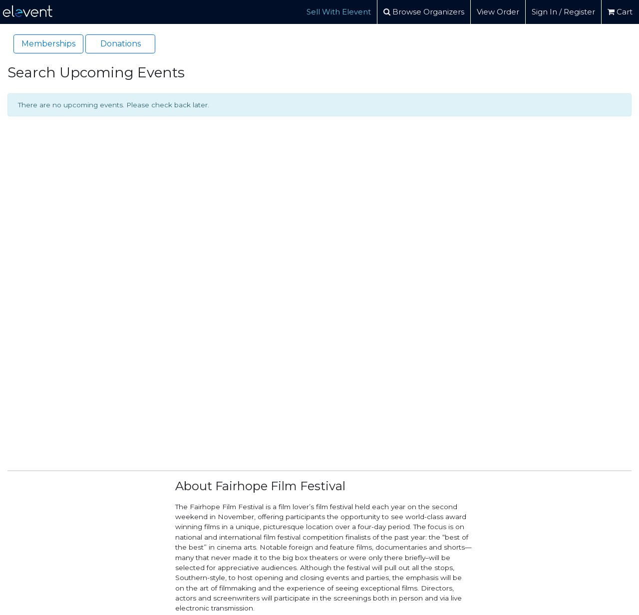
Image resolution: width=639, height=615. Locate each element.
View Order (498, 11)
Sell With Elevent (339, 11)
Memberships (48, 43)
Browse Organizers (423, 11)
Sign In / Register (563, 11)
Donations (120, 43)
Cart (620, 11)
